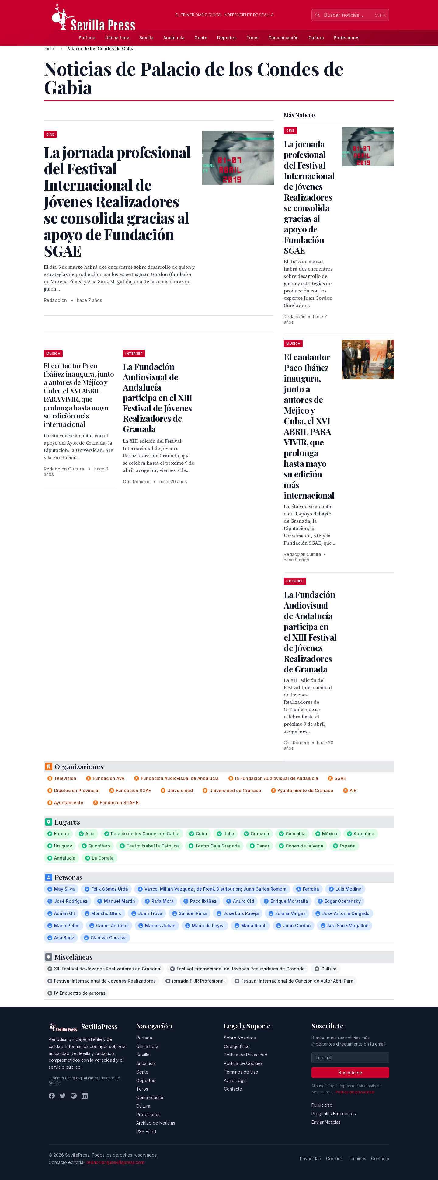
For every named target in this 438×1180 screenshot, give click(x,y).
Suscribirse (350, 1072)
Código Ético (237, 1046)
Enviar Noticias (326, 1122)
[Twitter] (63, 1096)
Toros (252, 37)
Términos (357, 1158)
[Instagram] (74, 1096)
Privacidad (310, 1158)
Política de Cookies (243, 1063)
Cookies (334, 1158)
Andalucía (174, 37)
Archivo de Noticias (155, 1123)
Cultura (316, 37)
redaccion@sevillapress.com (115, 1162)
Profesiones (347, 37)
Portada (87, 37)
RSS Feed (146, 1131)
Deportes (227, 37)
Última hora (117, 37)
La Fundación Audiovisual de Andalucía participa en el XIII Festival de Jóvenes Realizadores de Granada (157, 397)
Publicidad (321, 1105)
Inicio (49, 48)
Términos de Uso (241, 1071)
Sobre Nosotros (240, 1037)
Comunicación (283, 37)
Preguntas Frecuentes (333, 1113)
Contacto (233, 1088)
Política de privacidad (354, 1092)
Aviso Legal (235, 1080)
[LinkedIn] (85, 1096)
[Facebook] (52, 1096)
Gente (200, 37)
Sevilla (146, 37)
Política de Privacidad (245, 1054)
